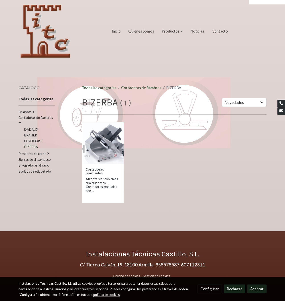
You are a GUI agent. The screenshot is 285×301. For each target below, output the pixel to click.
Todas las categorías (99, 87)
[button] (172, 31)
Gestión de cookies (156, 276)
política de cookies (106, 295)
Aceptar (257, 289)
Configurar (209, 289)
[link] (45, 31)
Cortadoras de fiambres (141, 87)
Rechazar (234, 289)
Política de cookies (126, 276)
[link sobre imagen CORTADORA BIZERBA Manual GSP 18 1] (103, 143)
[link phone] (281, 103)
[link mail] (281, 111)
